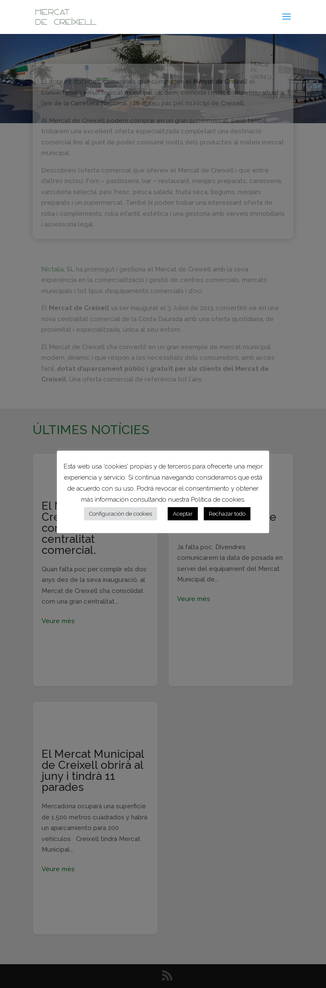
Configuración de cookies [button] (120, 514)
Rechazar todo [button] (227, 514)
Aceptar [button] (183, 514)
